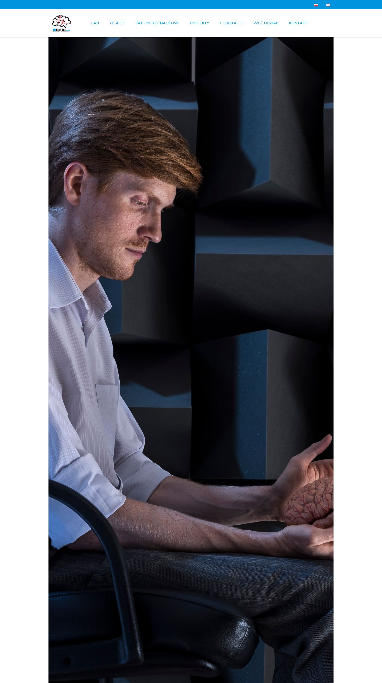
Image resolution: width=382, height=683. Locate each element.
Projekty (199, 22)
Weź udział (266, 22)
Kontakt (298, 22)
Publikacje (231, 22)
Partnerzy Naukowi (157, 22)
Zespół (117, 22)
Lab (95, 22)
